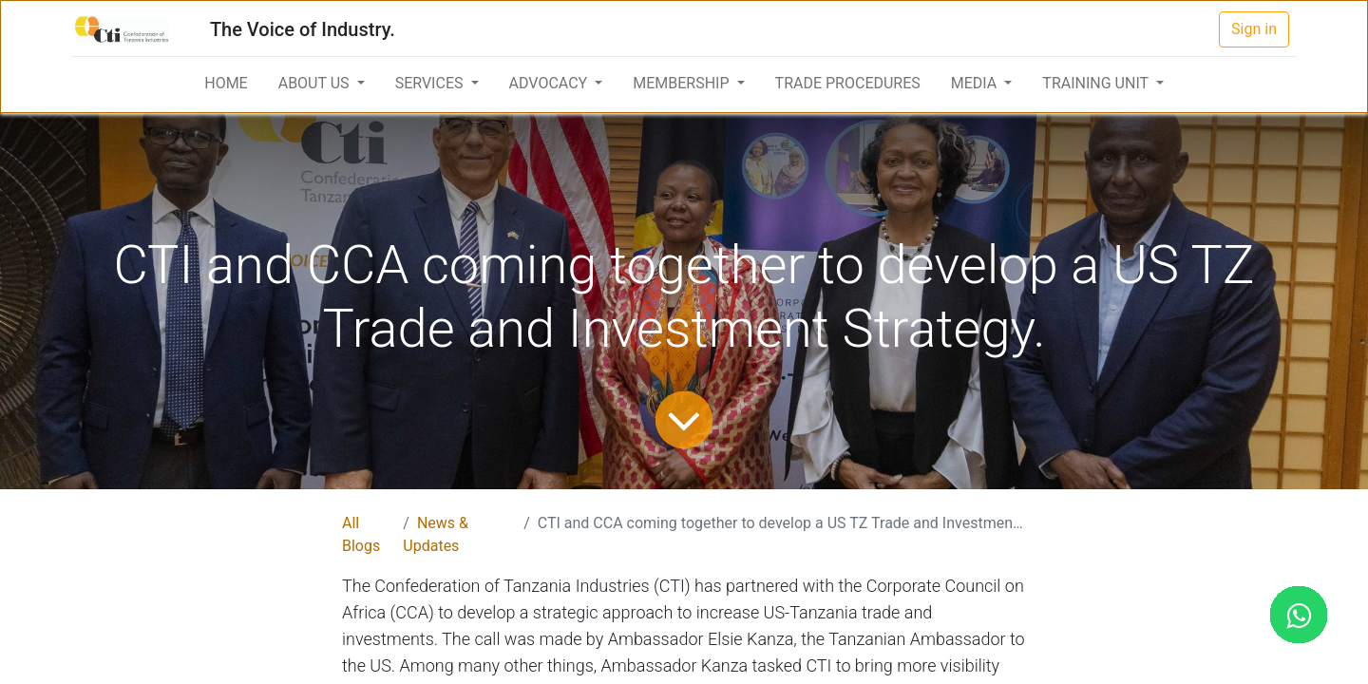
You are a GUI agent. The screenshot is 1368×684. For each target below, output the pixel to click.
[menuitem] (225, 84)
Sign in (1254, 29)
